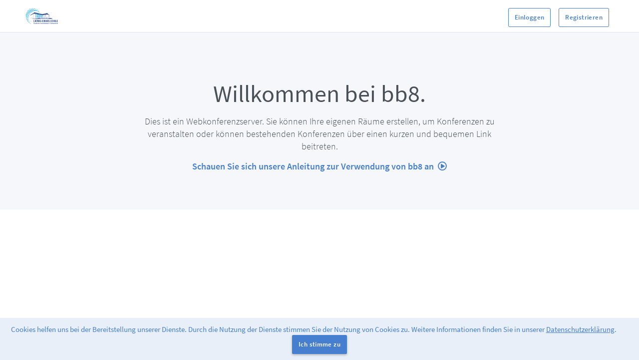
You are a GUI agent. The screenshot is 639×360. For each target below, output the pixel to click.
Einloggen (530, 17)
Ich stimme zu (319, 344)
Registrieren (584, 17)
